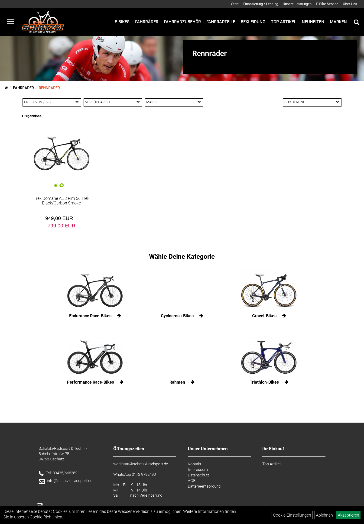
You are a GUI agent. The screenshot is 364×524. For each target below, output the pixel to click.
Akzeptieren (348, 515)
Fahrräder (146, 21)
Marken (338, 21)
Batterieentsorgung (204, 486)
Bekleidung (253, 21)
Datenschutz (198, 475)
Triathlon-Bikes (264, 382)
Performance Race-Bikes (90, 382)
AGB (191, 480)
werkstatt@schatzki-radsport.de (140, 464)
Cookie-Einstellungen (292, 515)
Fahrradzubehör (182, 21)
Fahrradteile (220, 21)
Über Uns (350, 4)
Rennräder (49, 88)
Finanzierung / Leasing (260, 4)
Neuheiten (313, 21)
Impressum (198, 469)
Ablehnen (324, 515)
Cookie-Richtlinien (46, 516)
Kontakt (194, 464)
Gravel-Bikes (264, 315)
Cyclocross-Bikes (177, 315)
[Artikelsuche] (356, 23)
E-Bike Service (327, 4)
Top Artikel (283, 21)
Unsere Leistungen (297, 4)
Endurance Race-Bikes (90, 315)
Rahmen (177, 382)
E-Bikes (122, 21)
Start (235, 4)
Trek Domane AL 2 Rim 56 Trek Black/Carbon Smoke (61, 200)
